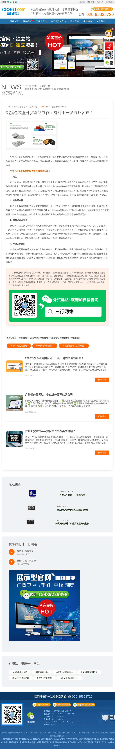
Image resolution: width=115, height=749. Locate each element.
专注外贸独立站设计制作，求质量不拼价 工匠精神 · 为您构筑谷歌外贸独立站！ (54, 11)
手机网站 (81, 2)
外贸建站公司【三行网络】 (74, 346)
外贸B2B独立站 (41, 672)
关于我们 (100, 21)
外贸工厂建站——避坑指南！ (73, 495)
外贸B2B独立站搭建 (19, 346)
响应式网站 (41, 21)
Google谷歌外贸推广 (44, 346)
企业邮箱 (87, 21)
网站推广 (100, 2)
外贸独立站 (72, 742)
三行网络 (4, 733)
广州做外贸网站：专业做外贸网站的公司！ (50, 394)
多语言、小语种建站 (64, 672)
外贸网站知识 (12, 93)
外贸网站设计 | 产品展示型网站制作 (72, 523)
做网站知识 (110, 2)
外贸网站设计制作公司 (16, 733)
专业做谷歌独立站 (19, 672)
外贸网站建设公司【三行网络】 (23, 107)
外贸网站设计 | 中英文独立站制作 (72, 510)
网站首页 (14, 21)
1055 (46, 107)
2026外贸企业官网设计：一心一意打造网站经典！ (54, 358)
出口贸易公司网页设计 (69, 678)
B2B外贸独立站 (58, 21)
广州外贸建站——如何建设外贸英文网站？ (50, 431)
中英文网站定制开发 (89, 672)
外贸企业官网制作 (44, 678)
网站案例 (74, 21)
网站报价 (27, 21)
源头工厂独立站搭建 (20, 678)
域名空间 (90, 2)
